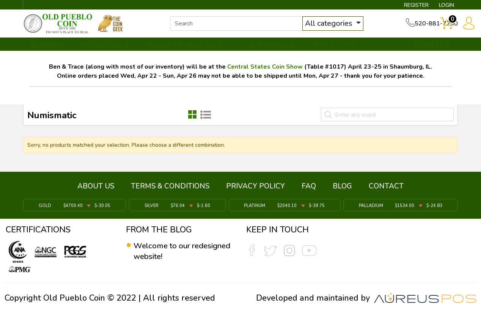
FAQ (309, 188)
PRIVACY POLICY (255, 188)
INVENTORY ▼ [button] (105, 48)
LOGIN (443, 6)
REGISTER (409, 6)
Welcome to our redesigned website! (171, 251)
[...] (240, 26)
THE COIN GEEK (268, 48)
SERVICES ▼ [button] (334, 48)
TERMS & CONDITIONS (170, 188)
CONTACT (432, 48)
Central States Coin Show (265, 70)
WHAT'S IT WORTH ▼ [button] (185, 48)
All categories (333, 25)
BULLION (47, 48)
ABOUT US (95, 188)
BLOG (342, 188)
